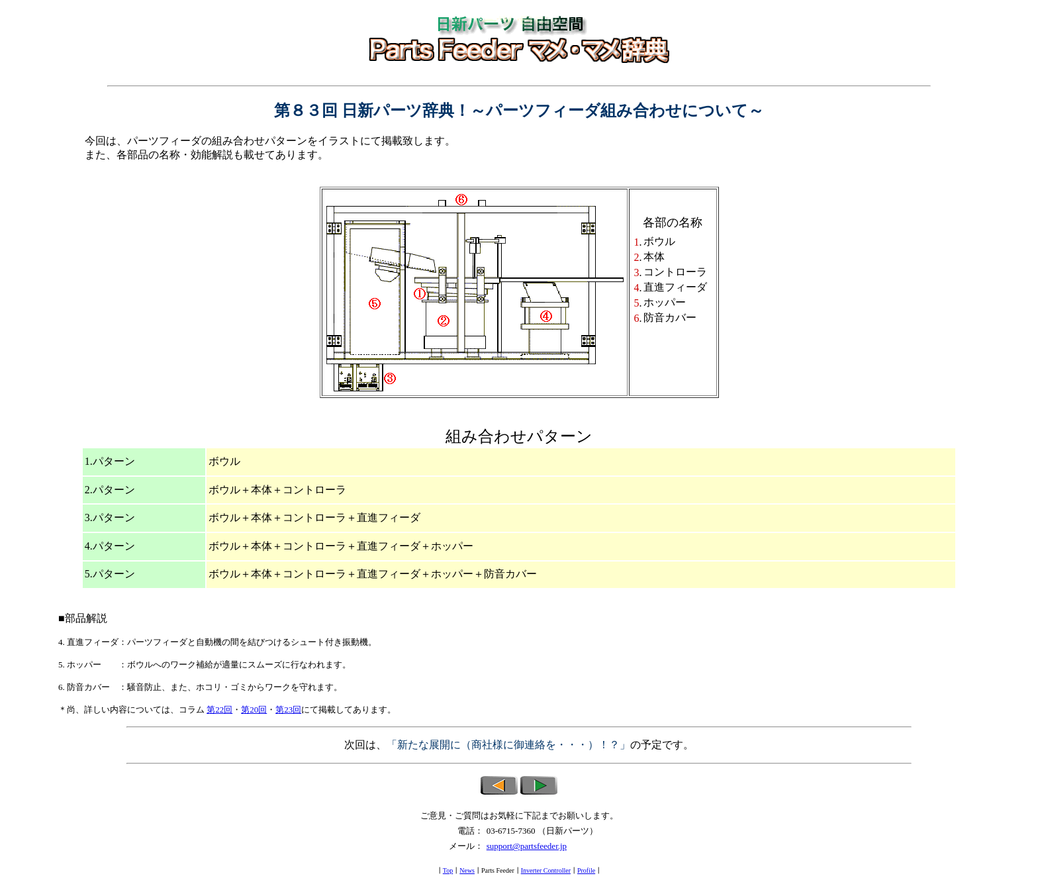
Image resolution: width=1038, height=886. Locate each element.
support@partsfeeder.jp (527, 846)
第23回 (288, 709)
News (467, 870)
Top (448, 870)
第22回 (219, 709)
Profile (586, 870)
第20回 (254, 709)
